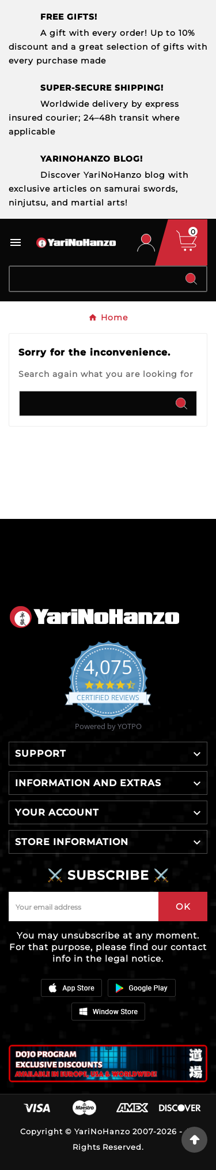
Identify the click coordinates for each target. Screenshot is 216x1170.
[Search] (93, 279)
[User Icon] (146, 243)
